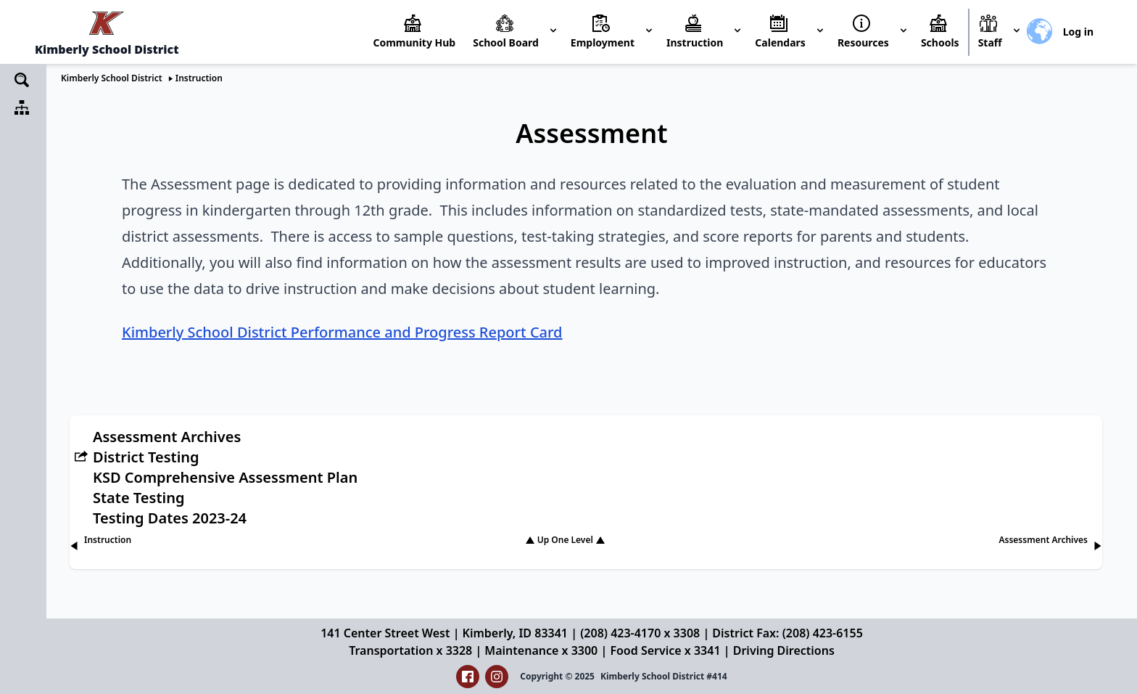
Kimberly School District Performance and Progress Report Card (342, 332)
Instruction (199, 78)
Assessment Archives (167, 436)
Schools (940, 42)
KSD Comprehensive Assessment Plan (225, 477)
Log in (1078, 31)
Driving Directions (784, 650)
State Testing (138, 497)
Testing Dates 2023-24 (170, 518)
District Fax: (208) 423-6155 (787, 633)
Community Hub (414, 42)
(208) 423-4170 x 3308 (640, 633)
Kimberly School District (111, 78)
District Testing (146, 457)
